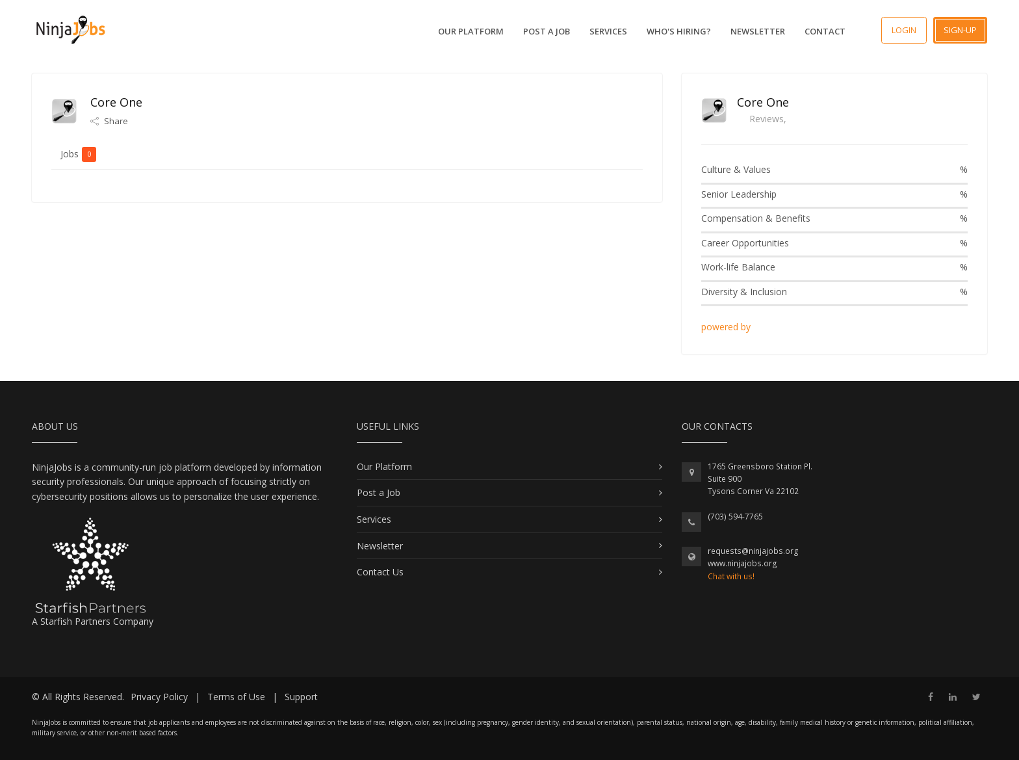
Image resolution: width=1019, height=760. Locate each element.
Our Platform (471, 31)
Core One (763, 102)
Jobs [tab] (78, 154)
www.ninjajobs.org (742, 563)
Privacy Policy (159, 696)
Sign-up (960, 30)
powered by (727, 327)
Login (904, 30)
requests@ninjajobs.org (753, 551)
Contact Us (380, 572)
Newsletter (757, 31)
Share (109, 121)
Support (301, 696)
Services (608, 31)
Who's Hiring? (679, 31)
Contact (825, 31)
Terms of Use (236, 696)
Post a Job (546, 31)
